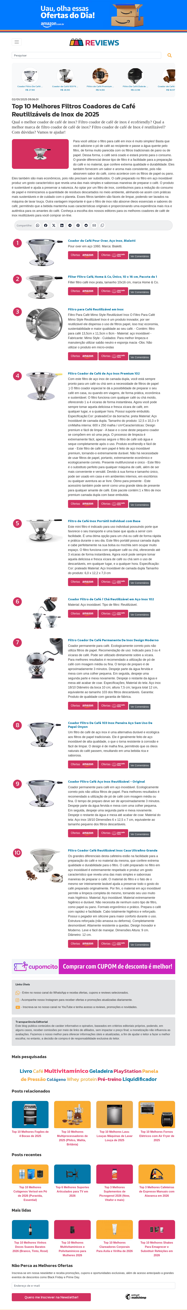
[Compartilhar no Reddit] (86, 225)
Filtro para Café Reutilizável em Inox (96, 309)
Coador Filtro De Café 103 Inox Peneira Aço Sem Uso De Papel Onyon (110, 724)
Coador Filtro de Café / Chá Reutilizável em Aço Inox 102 (111, 599)
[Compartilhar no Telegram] (70, 225)
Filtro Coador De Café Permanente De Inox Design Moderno (113, 640)
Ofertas (83, 255)
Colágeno (56, 1079)
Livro (26, 1071)
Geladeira (101, 1071)
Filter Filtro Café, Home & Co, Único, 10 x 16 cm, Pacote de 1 (112, 276)
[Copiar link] (102, 225)
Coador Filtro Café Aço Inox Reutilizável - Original (106, 781)
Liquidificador (139, 1079)
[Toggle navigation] (17, 41)
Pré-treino (110, 1079)
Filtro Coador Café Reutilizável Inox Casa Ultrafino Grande (112, 850)
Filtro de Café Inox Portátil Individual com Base (104, 521)
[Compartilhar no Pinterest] (78, 225)
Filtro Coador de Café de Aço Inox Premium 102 (104, 373)
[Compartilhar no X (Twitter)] (53, 225)
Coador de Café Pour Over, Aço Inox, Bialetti (102, 240)
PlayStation (127, 1071)
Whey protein (82, 1079)
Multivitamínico (66, 1070)
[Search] (86, 55)
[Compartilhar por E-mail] (94, 225)
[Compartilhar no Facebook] (45, 225)
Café (38, 1071)
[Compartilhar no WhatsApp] (37, 225)
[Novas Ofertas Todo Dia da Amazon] (93, 15)
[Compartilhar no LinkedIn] (62, 225)
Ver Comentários (140, 256)
